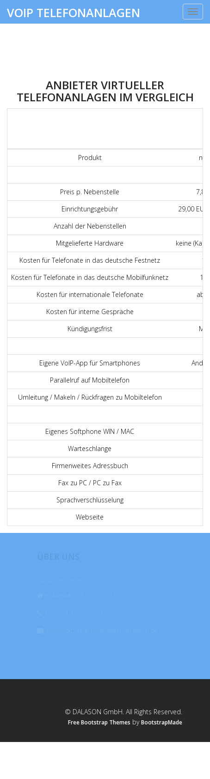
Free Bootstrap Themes (99, 722)
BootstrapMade (161, 722)
